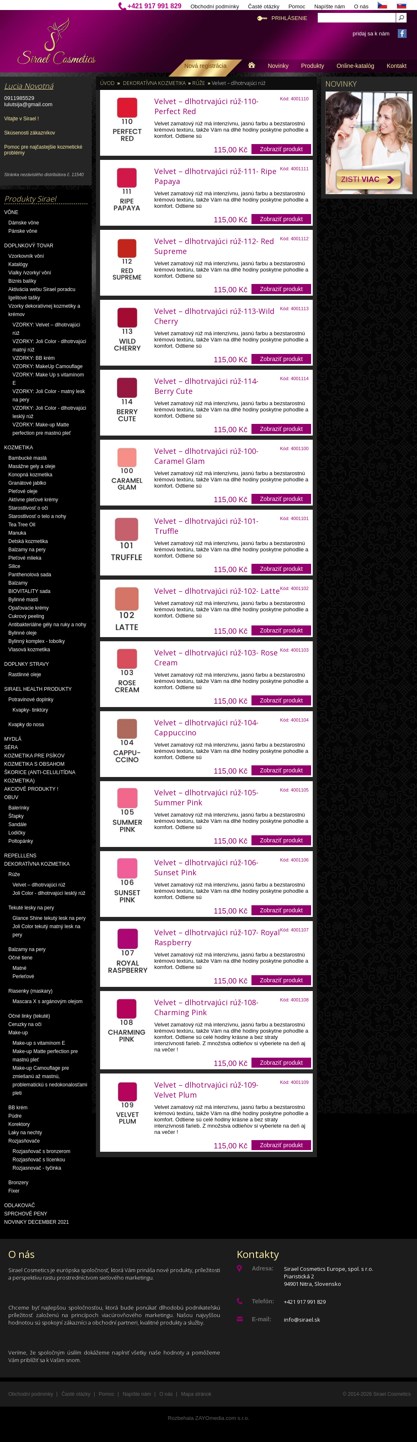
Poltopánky (20, 841)
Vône (11, 212)
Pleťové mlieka (24, 558)
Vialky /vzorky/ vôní (29, 273)
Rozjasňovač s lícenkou (39, 1160)
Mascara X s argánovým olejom (48, 1001)
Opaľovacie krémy (28, 608)
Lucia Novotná (28, 86)
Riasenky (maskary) (30, 991)
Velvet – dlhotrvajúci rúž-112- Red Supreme (214, 246)
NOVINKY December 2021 (36, 1222)
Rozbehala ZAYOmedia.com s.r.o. (208, 1418)
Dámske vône (23, 223)
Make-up (18, 1033)
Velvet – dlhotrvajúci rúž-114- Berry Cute (206, 386)
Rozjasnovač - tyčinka (37, 1168)
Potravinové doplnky (30, 699)
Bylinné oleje (22, 633)
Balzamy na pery (26, 550)
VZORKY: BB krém (34, 358)
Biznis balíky (22, 281)
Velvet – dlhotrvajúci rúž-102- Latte (217, 591)
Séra (11, 747)
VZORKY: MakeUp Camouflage (48, 366)
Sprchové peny (25, 1214)
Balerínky (18, 808)
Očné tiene (20, 958)
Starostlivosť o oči (28, 508)
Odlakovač (19, 1205)
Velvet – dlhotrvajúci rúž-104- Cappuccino (206, 727)
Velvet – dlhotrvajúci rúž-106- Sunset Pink (206, 867)
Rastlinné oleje (24, 674)
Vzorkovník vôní (26, 256)
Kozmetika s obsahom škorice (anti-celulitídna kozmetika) (39, 772)
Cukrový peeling (26, 616)
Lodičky (16, 833)
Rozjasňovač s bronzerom (41, 1151)
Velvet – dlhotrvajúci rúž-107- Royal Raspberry (217, 937)
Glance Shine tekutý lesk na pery (49, 918)
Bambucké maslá (27, 458)
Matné (19, 968)
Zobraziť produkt (281, 149)
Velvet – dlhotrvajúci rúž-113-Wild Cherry (214, 316)
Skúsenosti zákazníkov (29, 133)
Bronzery (18, 1182)
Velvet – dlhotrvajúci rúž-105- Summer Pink (206, 797)
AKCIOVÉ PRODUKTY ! (31, 789)
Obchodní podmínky (215, 6)
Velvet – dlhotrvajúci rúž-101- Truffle (206, 526)
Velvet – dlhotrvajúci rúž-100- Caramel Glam (206, 456)
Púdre (15, 1116)
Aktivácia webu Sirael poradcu (41, 289)
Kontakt (397, 65)
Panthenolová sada (29, 575)
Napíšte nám (329, 6)
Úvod (107, 83)
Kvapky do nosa (26, 724)
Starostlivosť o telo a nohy (37, 516)
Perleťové (23, 976)
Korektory (19, 1124)
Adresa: (263, 1268)
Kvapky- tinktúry (30, 710)
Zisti (360, 179)
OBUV (11, 797)
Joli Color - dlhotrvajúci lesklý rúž (49, 893)
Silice (14, 566)
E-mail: (261, 1319)
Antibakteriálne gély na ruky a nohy (47, 625)
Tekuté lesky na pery (31, 908)
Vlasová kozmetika (29, 650)
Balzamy (18, 583)
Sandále (17, 824)
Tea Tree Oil (21, 525)
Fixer (14, 1191)
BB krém (18, 1108)
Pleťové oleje (23, 491)
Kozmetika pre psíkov (34, 756)
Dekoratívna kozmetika (37, 864)
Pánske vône (22, 231)
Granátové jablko (27, 483)
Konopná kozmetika (30, 475)
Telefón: (263, 1301)
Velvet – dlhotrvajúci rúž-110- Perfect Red (206, 106)
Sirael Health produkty (38, 689)
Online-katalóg (355, 65)
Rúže (14, 874)
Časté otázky (263, 6)
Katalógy (18, 264)
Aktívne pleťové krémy (33, 500)
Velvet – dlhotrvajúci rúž (39, 885)
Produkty (312, 65)
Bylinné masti (23, 600)
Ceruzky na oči (24, 1024)
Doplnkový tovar (28, 246)
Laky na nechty (25, 1133)
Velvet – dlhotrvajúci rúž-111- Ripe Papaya (215, 176)
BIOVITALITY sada (29, 591)
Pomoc (297, 6)
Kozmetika (18, 448)
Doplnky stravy (26, 664)
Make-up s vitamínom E (39, 1043)
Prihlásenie (289, 18)
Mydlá (12, 739)
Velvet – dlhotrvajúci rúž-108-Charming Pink (206, 1007)
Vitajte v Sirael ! (21, 119)
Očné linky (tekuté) (29, 1016)
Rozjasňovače (24, 1141)
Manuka (17, 533)
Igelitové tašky (24, 298)
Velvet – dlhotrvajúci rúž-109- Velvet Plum (206, 1090)
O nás (361, 6)
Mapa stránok (196, 1394)
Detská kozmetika (28, 541)
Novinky (278, 65)
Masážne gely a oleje (31, 466)
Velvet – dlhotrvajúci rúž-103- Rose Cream (216, 657)
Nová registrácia (205, 65)
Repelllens (20, 856)
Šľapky (16, 816)
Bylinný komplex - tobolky (36, 641)
